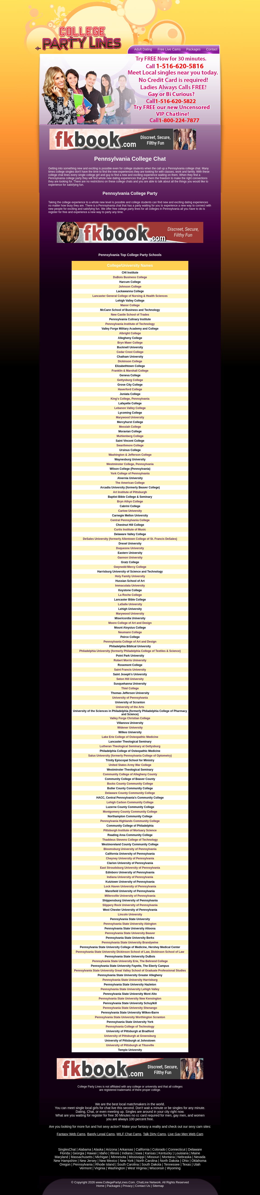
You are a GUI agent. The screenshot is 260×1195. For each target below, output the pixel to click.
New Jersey (88, 1161)
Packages (193, 49)
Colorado (158, 1149)
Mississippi (137, 1157)
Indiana (127, 1153)
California (143, 1149)
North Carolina (146, 1161)
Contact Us (142, 1186)
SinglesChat (67, 1149)
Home (100, 1186)
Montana (168, 1157)
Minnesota (118, 1157)
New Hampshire (65, 1161)
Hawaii (92, 1153)
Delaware (195, 1149)
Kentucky (165, 1153)
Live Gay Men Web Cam (185, 1134)
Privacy (128, 1186)
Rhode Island (105, 1164)
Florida (65, 1153)
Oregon (65, 1164)
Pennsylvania (82, 1164)
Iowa (138, 1153)
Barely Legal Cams (101, 1134)
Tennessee (172, 1164)
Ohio (185, 1161)
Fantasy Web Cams (71, 1134)
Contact (211, 49)
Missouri (153, 1157)
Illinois (114, 1153)
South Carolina (128, 1164)
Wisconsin (156, 1168)
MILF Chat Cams (129, 1134)
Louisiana (182, 1153)
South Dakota (151, 1164)
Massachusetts (81, 1157)
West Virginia (137, 1168)
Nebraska (184, 1157)
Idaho (103, 1153)
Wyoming (173, 1168)
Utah (196, 1164)
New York (127, 1161)
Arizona (111, 1149)
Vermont (85, 1168)
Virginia (99, 1168)
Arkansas (126, 1149)
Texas (186, 1164)
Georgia (78, 1153)
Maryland (61, 1157)
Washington (116, 1168)
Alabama (84, 1149)
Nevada (199, 1157)
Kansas (150, 1153)
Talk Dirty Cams (154, 1134)
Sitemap (158, 1186)
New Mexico (108, 1161)
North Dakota (169, 1161)
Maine (195, 1153)
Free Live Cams (169, 49)
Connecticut (176, 1149)
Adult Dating (143, 49)
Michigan (101, 1157)
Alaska (98, 1149)
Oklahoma (198, 1161)
